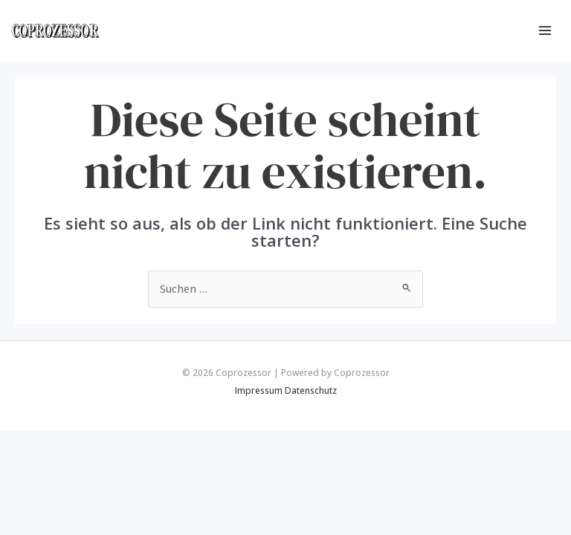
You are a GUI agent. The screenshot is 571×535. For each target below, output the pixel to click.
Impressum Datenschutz (286, 390)
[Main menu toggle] (545, 30)
